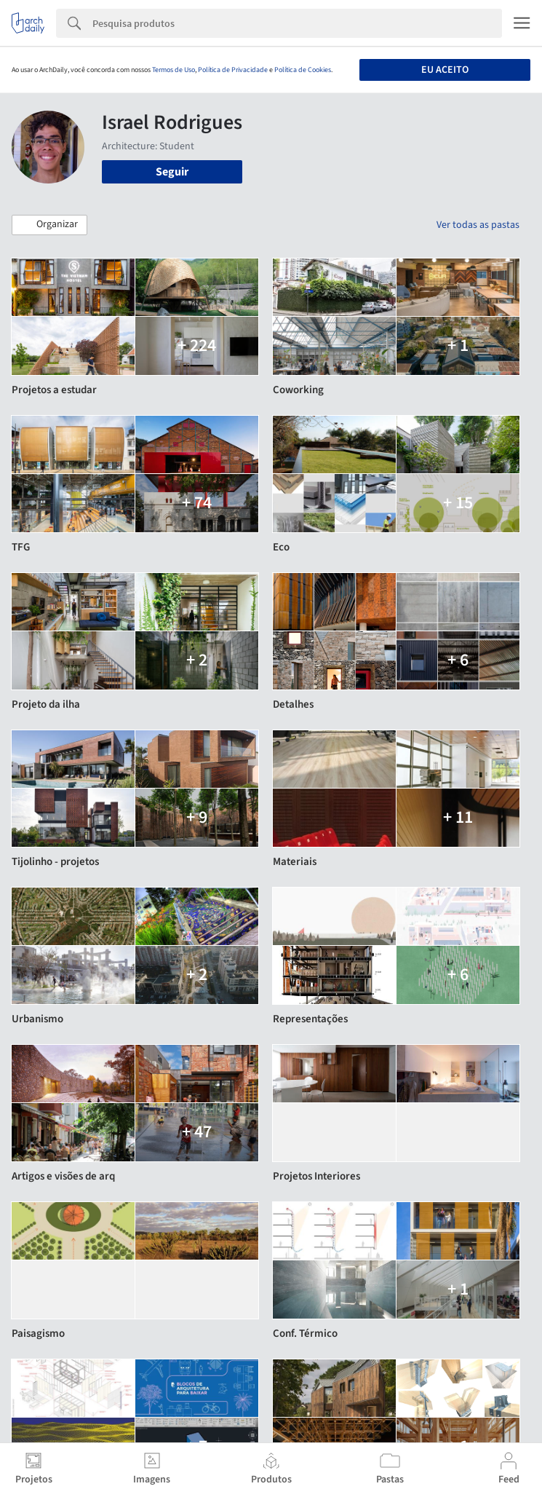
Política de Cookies (302, 70)
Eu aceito (445, 70)
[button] (49, 225)
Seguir (172, 172)
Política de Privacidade (233, 70)
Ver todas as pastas (478, 225)
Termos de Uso (173, 70)
